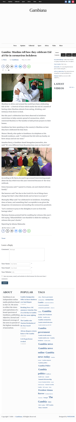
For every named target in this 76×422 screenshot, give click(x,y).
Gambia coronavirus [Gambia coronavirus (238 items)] (44, 319)
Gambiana (38, 10)
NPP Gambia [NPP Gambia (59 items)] (45, 387)
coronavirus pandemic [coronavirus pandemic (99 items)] (43, 305)
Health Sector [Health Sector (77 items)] (41, 377)
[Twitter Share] (7, 66)
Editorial (17, 1)
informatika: (57, 66)
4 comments (23, 304)
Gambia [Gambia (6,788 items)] (46, 311)
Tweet (3, 238)
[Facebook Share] (3, 66)
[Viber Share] (24, 66)
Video (34, 1)
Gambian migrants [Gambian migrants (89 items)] (46, 360)
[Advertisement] (38, 30)
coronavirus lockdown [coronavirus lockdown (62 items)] (49, 302)
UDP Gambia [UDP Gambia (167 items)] (49, 405)
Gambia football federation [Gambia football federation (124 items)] (45, 322)
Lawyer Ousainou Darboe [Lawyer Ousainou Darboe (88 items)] (44, 382)
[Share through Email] (11, 66)
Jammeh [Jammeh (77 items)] (47, 377)
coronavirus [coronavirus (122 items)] (41, 299)
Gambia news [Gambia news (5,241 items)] (45, 344)
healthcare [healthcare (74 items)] (48, 374)
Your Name (6, 264)
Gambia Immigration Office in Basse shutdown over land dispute (28, 299)
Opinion (10, 1)
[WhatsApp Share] (29, 66)
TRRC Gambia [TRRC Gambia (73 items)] (41, 405)
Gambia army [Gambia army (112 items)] (46, 317)
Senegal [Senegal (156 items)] (45, 397)
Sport (23, 1)
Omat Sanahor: (57, 64)
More (40, 1)
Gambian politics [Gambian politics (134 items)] (42, 362)
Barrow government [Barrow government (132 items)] (47, 297)
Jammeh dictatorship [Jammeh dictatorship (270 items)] (45, 379)
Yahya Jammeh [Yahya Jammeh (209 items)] (42, 407)
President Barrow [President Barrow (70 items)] (49, 393)
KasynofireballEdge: (59, 59)
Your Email (6, 268)
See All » (71, 87)
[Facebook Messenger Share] (16, 66)
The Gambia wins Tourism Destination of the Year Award (27, 323)
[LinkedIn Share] (20, 66)
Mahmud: (56, 76)
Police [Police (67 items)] (50, 387)
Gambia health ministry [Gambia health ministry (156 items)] (44, 335)
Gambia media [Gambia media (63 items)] (47, 340)
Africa (29, 1)
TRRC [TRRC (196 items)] (49, 402)
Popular (69, 55)
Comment (5, 249)
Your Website (6, 272)
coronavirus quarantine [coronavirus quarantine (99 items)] (44, 307)
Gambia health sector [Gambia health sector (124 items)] (43, 338)
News (4, 1)
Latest (63, 55)
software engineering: (59, 71)
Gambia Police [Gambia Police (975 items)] (44, 366)
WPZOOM (70, 416)
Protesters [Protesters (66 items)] (40, 397)
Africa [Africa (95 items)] (39, 297)
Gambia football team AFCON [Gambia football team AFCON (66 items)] (44, 325)
